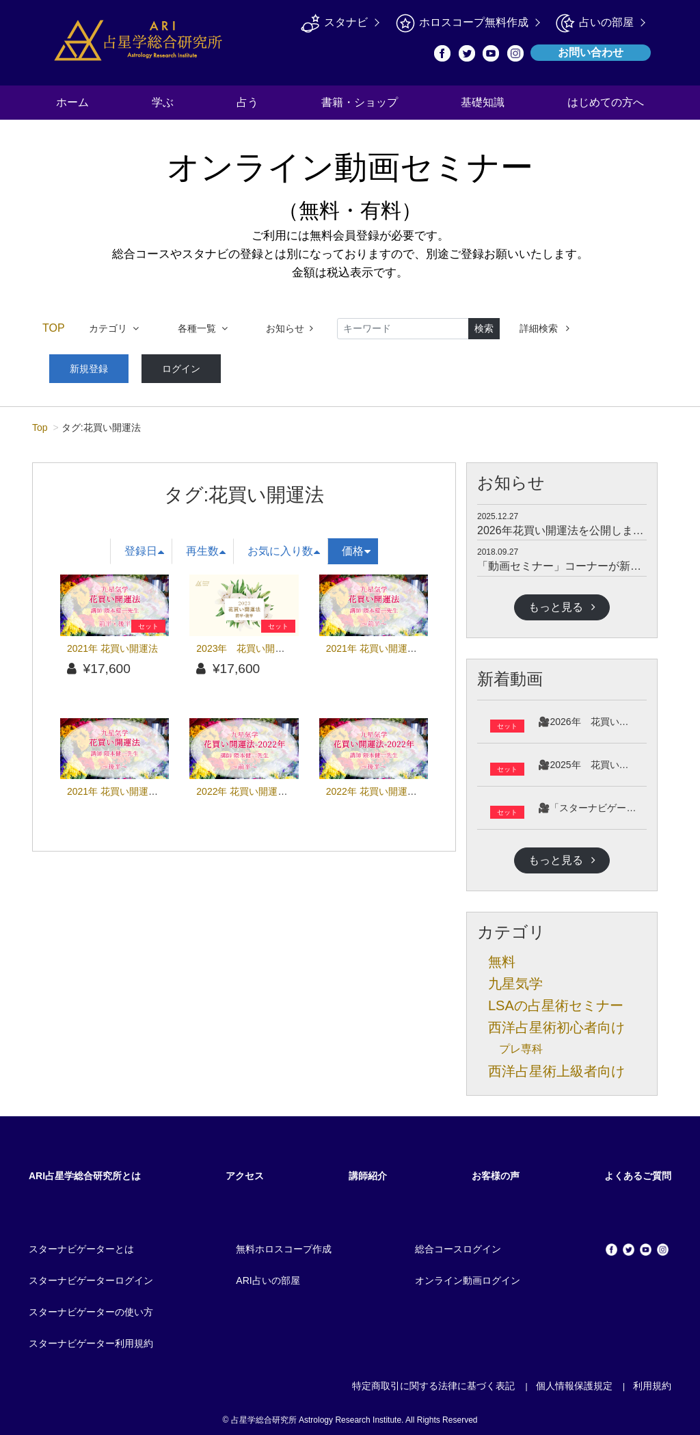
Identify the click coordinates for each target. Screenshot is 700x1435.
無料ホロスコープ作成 (284, 1244)
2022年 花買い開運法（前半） (260, 786)
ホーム (72, 102)
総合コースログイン (458, 1244)
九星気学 (515, 978)
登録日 (144, 546)
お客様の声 (496, 1171)
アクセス (245, 1171)
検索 (484, 328)
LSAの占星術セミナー (555, 1000)
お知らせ (289, 328)
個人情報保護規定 (574, 1380)
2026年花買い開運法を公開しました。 (571, 525)
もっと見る (561, 601)
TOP (53, 328)
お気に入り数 (283, 546)
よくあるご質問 (637, 1171)
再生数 (206, 546)
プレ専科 (521, 1044)
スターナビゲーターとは (81, 1244)
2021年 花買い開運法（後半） (131, 786)
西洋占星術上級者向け (556, 1066)
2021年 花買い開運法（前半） (390, 642)
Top (40, 422)
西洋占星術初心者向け (556, 1022)
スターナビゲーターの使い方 (91, 1307)
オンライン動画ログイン (467, 1275)
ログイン (163, 365)
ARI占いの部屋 (267, 1275)
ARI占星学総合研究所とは (85, 1171)
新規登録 (83, 365)
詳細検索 (544, 328)
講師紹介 (368, 1171)
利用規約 (652, 1380)
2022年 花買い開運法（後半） (390, 786)
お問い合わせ (590, 52)
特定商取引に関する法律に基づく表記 (433, 1380)
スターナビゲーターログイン (91, 1275)
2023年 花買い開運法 (245, 642)
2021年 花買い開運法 (112, 642)
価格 (356, 546)
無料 (501, 956)
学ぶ (163, 102)
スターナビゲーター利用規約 (91, 1338)
